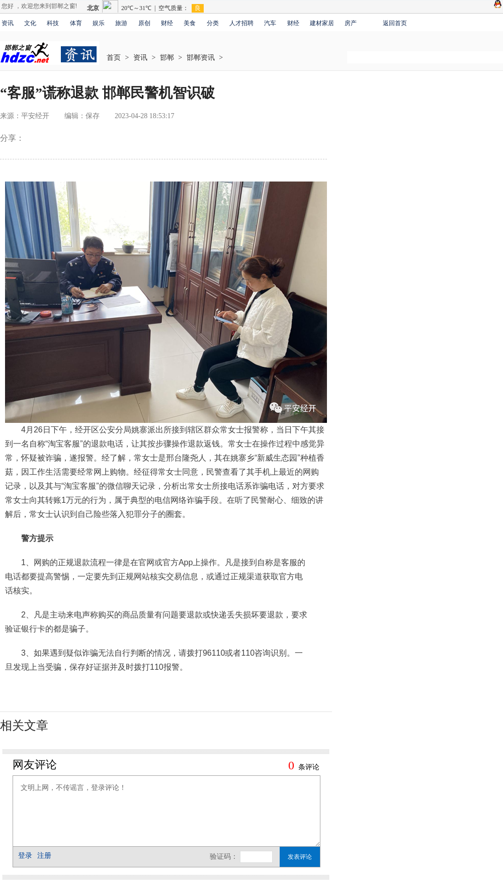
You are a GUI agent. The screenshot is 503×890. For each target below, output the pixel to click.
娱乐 (99, 23)
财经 (167, 23)
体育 (76, 23)
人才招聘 (241, 23)
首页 (114, 57)
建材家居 (322, 23)
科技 (53, 23)
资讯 (8, 23)
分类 (213, 23)
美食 (190, 23)
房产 (351, 23)
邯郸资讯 (201, 57)
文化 (30, 23)
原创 (144, 23)
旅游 (121, 23)
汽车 (270, 23)
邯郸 (167, 57)
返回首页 (395, 23)
